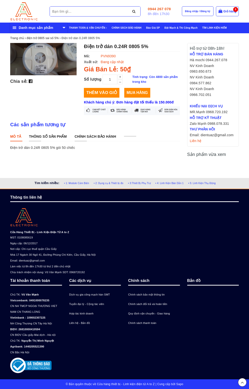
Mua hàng (137, 93)
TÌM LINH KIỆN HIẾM (214, 27)
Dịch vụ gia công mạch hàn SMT (89, 294)
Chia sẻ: (19, 81)
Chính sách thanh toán (142, 322)
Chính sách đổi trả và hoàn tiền (147, 304)
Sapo (179, 384)
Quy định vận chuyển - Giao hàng (149, 313)
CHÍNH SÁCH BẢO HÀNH (127, 27)
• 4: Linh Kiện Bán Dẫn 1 (169, 183)
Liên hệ (196, 141)
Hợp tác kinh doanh (81, 313)
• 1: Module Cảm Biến (76, 183)
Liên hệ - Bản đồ (79, 322)
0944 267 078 (159, 9)
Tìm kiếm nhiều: (47, 183)
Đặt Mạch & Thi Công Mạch (180, 27)
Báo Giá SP (153, 27)
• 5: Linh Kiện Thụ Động (202, 183)
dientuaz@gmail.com (32, 260)
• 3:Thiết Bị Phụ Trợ (139, 183)
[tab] (15, 136)
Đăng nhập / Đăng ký (197, 11)
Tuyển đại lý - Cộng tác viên (86, 304)
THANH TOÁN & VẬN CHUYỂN (88, 27)
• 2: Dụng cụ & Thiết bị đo (108, 183)
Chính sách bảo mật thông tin (146, 294)
